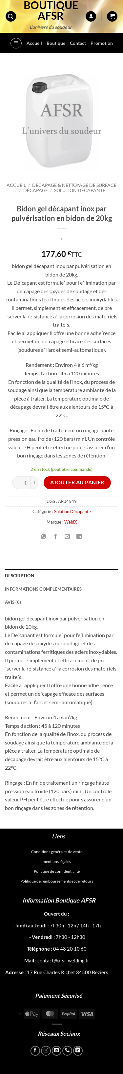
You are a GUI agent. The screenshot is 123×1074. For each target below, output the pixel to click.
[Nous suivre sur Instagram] (46, 1051)
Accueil (34, 43)
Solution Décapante (79, 190)
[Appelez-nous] (67, 1051)
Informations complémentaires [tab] (43, 589)
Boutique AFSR (51, 10)
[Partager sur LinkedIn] (79, 536)
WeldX (70, 522)
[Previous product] (61, 239)
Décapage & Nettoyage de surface (74, 185)
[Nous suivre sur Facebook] (35, 1051)
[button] (11, 16)
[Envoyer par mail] (67, 536)
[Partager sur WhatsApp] (43, 536)
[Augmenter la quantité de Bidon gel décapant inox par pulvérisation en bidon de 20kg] (34, 482)
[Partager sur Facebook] (55, 536)
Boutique (56, 43)
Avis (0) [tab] (13, 602)
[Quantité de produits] (25, 482)
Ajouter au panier (77, 482)
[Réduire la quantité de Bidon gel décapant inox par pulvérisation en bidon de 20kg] (16, 482)
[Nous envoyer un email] (57, 1051)
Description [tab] (19, 575)
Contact (78, 43)
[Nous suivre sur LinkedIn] (78, 1051)
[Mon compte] (91, 16)
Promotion (102, 43)
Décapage (35, 190)
